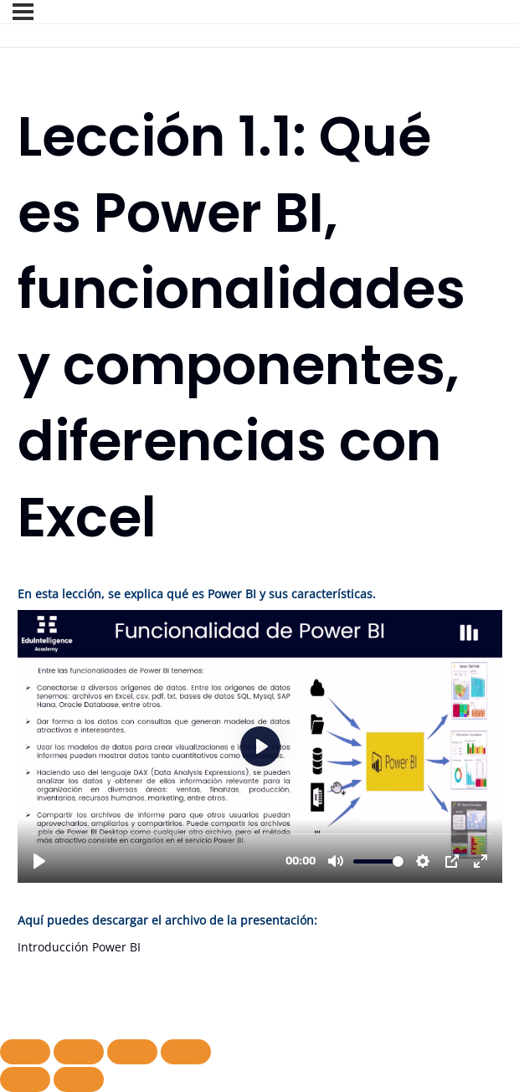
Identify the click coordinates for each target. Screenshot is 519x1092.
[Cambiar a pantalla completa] (79, 1051)
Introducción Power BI (79, 947)
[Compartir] (132, 1051)
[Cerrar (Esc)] (186, 1051)
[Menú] (23, 11)
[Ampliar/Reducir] (25, 1051)
